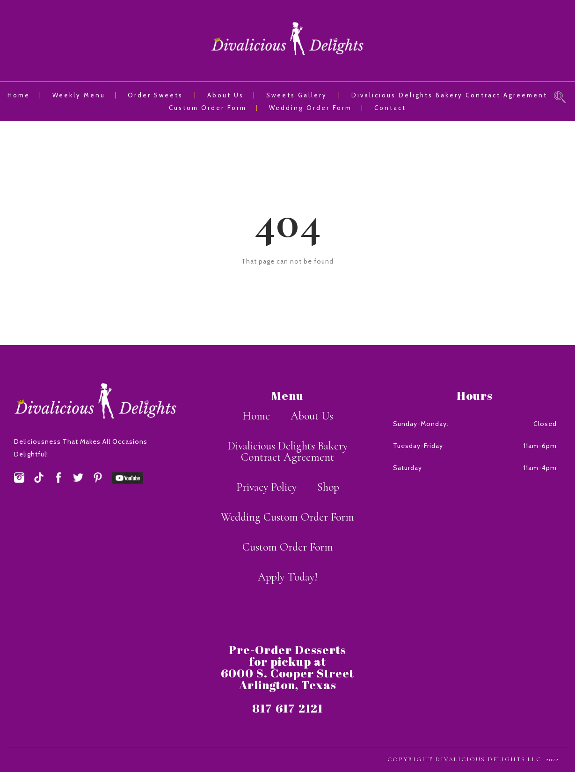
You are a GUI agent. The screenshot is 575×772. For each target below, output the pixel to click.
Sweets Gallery (296, 95)
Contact (390, 107)
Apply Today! (288, 577)
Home (18, 95)
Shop (328, 487)
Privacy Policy (266, 487)
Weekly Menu (78, 95)
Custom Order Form (208, 107)
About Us (225, 95)
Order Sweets (155, 95)
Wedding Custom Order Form (287, 517)
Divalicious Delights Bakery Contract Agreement (449, 95)
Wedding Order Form (310, 107)
